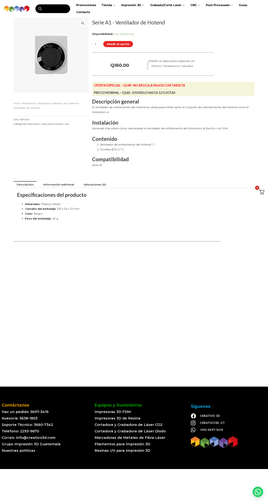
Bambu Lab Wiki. (217, 128)
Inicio (17, 103)
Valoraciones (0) (95, 184)
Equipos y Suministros (118, 405)
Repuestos (29, 103)
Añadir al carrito (118, 44)
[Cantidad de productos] (97, 44)
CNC (196, 5)
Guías (243, 5)
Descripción (25, 184)
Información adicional (58, 184)
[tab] (25, 184)
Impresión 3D (133, 5)
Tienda (108, 5)
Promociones (86, 5)
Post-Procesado (220, 5)
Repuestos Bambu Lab (52, 103)
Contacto (83, 12)
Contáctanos (15, 405)
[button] (258, 492)
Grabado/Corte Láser (167, 5)
